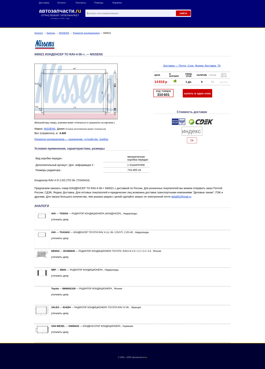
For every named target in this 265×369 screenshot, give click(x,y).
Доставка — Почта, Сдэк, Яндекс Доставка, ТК (192, 65)
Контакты (81, 2)
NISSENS (64, 33)
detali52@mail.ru (181, 196)
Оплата (61, 2)
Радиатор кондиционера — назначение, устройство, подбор (71, 139)
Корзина (117, 2)
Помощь (98, 2)
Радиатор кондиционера (86, 33)
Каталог (38, 33)
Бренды (51, 33)
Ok (192, 140)
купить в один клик (197, 93)
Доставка (44, 2)
